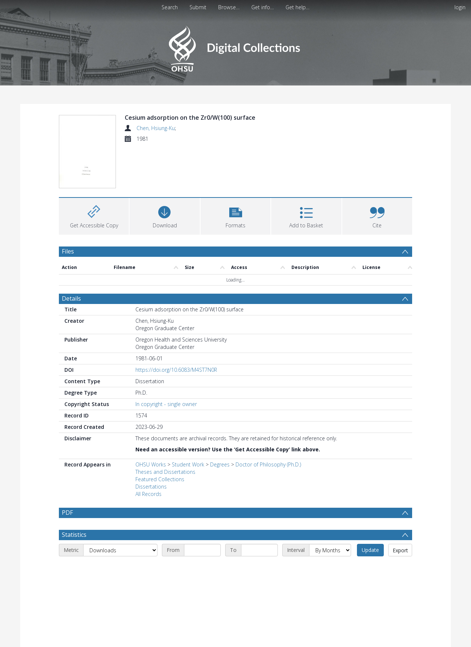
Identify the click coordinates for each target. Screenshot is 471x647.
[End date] (259, 569)
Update (370, 568)
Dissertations (151, 487)
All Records (148, 495)
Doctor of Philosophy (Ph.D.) (268, 465)
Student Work (188, 465)
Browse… (229, 7)
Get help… (297, 7)
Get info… (262, 7)
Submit (198, 7)
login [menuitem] (459, 7)
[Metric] (120, 569)
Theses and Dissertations (165, 472)
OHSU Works (150, 465)
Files (68, 252)
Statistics (74, 553)
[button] (235, 216)
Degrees (220, 465)
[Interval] (330, 569)
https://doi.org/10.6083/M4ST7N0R (176, 370)
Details (71, 299)
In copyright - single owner (166, 405)
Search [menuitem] (170, 7)
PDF (67, 514)
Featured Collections (159, 480)
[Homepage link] (235, 46)
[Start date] (202, 569)
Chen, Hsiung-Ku (156, 128)
